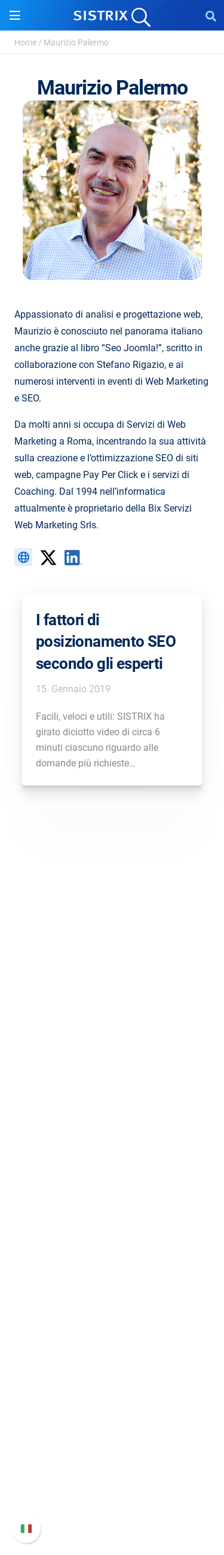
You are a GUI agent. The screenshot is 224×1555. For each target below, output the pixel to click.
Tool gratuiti (112, 1346)
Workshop (112, 1288)
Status (112, 1502)
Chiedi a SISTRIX (112, 1269)
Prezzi (112, 1151)
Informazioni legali (112, 1091)
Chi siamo (112, 1014)
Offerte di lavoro (112, 1033)
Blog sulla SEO (112, 1326)
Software (112, 1128)
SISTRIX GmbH (112, 991)
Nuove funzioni (112, 1444)
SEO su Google (112, 1170)
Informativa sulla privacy (112, 1072)
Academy (112, 1307)
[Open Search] (211, 15)
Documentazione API (112, 1463)
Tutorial (112, 1365)
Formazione (112, 1052)
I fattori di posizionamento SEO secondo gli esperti (106, 641)
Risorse (112, 1246)
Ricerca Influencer (112, 1209)
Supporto (112, 1402)
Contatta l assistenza (112, 1483)
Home (25, 42)
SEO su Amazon (112, 1189)
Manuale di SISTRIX (112, 1425)
